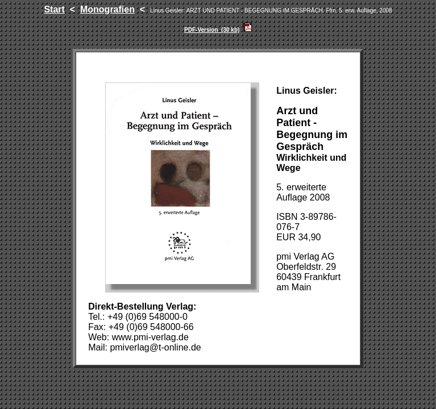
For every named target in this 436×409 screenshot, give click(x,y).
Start (54, 9)
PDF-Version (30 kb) (211, 30)
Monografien (107, 9)
